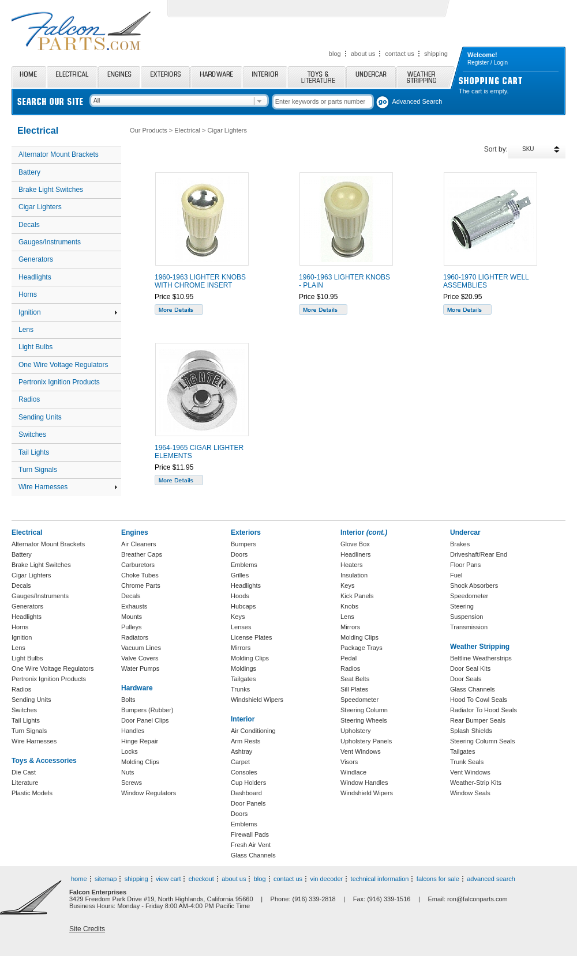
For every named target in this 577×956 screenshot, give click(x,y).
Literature (25, 782)
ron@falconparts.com (477, 898)
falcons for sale (438, 878)
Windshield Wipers (257, 699)
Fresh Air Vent (251, 844)
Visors (349, 761)
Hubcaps (243, 606)
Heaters (351, 564)
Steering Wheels (363, 720)
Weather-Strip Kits (475, 782)
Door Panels (248, 803)
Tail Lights (33, 452)
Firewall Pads (250, 834)
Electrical (72, 77)
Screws (131, 782)
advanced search (491, 878)
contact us (399, 53)
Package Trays (361, 647)
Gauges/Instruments (49, 242)
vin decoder (326, 878)
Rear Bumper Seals (477, 720)
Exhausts (134, 606)
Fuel (456, 575)
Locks (129, 751)
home (79, 878)
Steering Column (364, 709)
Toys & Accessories (44, 760)
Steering (462, 606)
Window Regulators (148, 792)
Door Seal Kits (470, 668)
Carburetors (138, 564)
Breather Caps (141, 554)
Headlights (34, 277)
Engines (119, 77)
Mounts (131, 616)
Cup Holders (248, 782)
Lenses (241, 627)
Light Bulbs (35, 347)
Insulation (354, 575)
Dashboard (246, 792)
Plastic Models (32, 792)
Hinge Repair (139, 741)
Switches (32, 434)
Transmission (469, 627)
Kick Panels (356, 595)
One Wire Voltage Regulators (63, 365)
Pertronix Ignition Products (59, 382)
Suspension (467, 616)
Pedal (348, 658)
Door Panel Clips (145, 720)
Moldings (243, 668)
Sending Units (40, 417)
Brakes (460, 544)
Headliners (355, 554)
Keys (238, 616)
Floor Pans (465, 564)
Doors (239, 554)
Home (29, 77)
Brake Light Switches (50, 190)
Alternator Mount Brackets (58, 154)
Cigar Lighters (40, 207)
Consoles (244, 772)
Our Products (148, 130)
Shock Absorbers (474, 585)
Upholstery (355, 730)
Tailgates (243, 678)
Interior (265, 77)
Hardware (216, 77)
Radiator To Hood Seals (483, 709)
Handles (132, 730)
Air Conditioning (253, 730)
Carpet (240, 761)
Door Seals (465, 678)
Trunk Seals (467, 761)
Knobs (349, 606)
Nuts (127, 772)
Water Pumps (140, 668)
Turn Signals (37, 470)
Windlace (353, 772)
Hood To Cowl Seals (478, 699)
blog (335, 53)
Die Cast (24, 772)
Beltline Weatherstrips (481, 658)
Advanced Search (417, 101)
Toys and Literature (317, 77)
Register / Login (487, 62)
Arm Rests (245, 741)
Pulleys (131, 627)
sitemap (106, 878)
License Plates (251, 637)
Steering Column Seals (482, 741)
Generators (35, 259)
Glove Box (355, 544)
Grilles (240, 575)
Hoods (240, 595)
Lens (25, 330)
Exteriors (165, 77)
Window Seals (470, 792)
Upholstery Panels (366, 741)
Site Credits (87, 929)
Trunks (240, 689)
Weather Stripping (425, 77)
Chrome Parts (140, 585)
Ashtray (241, 751)
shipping (436, 53)
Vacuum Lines (141, 647)
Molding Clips (140, 761)
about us (363, 53)
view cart (168, 878)
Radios (29, 399)
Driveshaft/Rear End (478, 554)
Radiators (134, 637)
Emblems (244, 564)
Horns (27, 294)
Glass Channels (253, 855)
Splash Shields (471, 730)
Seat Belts (354, 678)
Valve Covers (140, 658)
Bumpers (243, 544)
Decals (29, 225)
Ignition (67, 312)
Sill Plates (354, 689)
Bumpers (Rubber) (147, 709)
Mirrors (240, 647)
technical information (380, 878)
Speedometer (359, 699)
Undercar (371, 77)
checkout (201, 878)
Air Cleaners (138, 544)
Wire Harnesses (67, 487)
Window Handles (364, 782)
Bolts (128, 699)
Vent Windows (360, 751)
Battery (29, 172)
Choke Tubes (140, 575)
